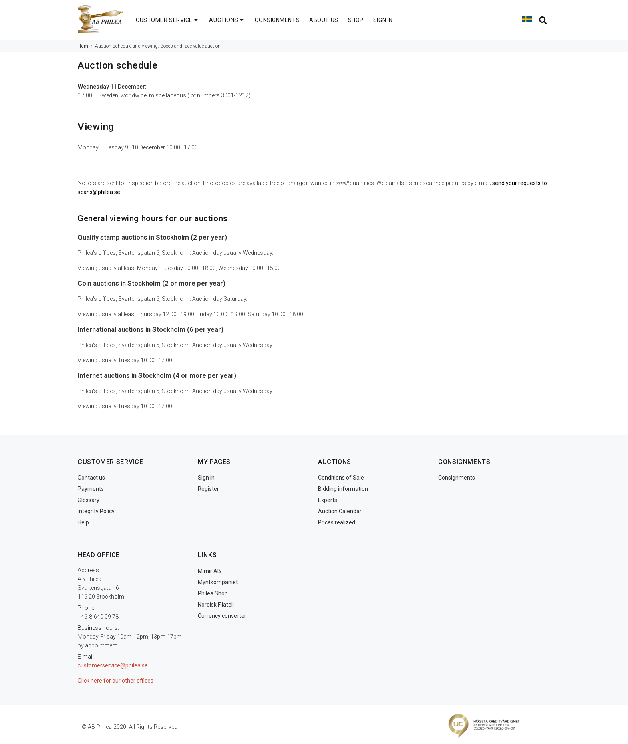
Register (208, 489)
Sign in (206, 477)
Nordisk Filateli (216, 604)
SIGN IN (383, 20)
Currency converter (222, 616)
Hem (83, 46)
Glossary (88, 500)
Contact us (91, 477)
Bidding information (343, 489)
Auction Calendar (340, 511)
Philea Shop (213, 593)
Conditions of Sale (341, 477)
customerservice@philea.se (113, 665)
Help (83, 522)
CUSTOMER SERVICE (167, 20)
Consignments (456, 477)
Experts (327, 500)
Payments (91, 489)
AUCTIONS (227, 20)
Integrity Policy (96, 511)
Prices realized (336, 522)
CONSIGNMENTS (277, 20)
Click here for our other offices (115, 680)
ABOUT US (323, 20)
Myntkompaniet (218, 582)
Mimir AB (209, 571)
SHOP (356, 20)
